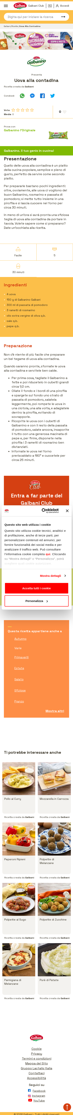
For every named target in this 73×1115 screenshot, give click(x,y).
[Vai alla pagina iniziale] (36, 1039)
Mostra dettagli (50, 575)
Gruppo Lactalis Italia (36, 1068)
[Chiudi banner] (67, 510)
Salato (19, 679)
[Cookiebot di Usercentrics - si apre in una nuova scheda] (43, 510)
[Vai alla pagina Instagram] (36, 1096)
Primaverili (21, 657)
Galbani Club (36, 5)
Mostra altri (55, 711)
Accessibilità (36, 1078)
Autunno (20, 639)
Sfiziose (20, 690)
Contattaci (37, 1073)
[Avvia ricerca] (61, 17)
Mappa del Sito (36, 1063)
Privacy (36, 1054)
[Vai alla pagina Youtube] (36, 1101)
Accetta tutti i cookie (36, 588)
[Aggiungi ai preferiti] (63, 112)
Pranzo (19, 701)
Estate (19, 668)
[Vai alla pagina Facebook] (36, 1091)
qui (48, 554)
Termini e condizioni (36, 1058)
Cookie (37, 1049)
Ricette (14, 26)
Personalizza (37, 601)
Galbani (7, 26)
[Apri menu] (6, 6)
